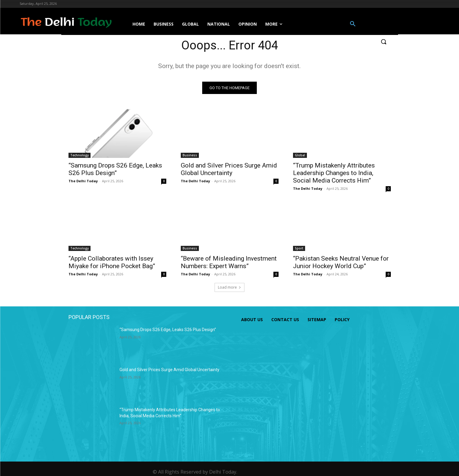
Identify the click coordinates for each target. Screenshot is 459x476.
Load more (229, 287)
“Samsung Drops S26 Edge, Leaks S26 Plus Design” (115, 169)
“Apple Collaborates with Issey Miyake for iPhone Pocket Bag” (112, 262)
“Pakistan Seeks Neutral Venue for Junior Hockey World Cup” (341, 262)
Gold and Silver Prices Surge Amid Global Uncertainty (229, 169)
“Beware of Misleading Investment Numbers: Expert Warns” (229, 262)
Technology (79, 155)
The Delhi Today (83, 181)
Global (300, 155)
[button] (353, 24)
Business (190, 155)
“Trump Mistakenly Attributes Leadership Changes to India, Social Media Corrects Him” (334, 173)
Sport (299, 248)
